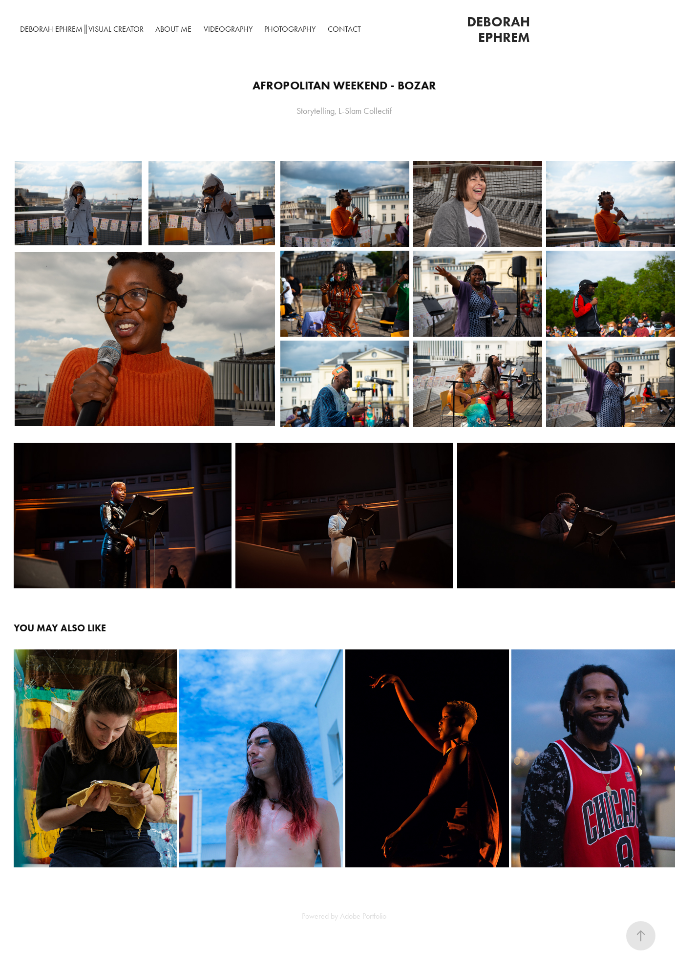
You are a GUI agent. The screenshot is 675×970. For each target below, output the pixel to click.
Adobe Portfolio (363, 916)
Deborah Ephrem (500, 29)
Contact (344, 29)
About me (173, 29)
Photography (290, 29)
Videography (228, 29)
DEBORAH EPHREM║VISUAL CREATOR (81, 29)
